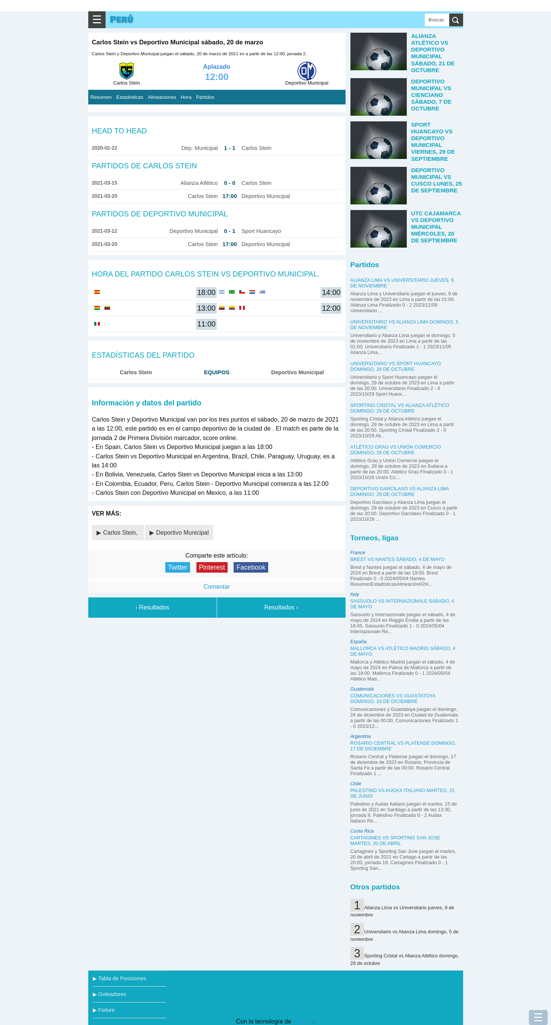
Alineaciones (162, 97)
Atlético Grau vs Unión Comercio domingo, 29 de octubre (395, 449)
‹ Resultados (152, 607)
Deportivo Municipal (182, 532)
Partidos (205, 97)
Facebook (250, 567)
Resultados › (281, 607)
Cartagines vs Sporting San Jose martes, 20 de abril (395, 840)
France (357, 552)
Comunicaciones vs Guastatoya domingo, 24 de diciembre (393, 698)
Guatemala (362, 689)
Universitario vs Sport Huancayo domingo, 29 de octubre (395, 366)
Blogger (303, 1021)
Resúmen (101, 97)
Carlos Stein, (121, 532)
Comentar (217, 587)
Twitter (177, 567)
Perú (121, 19)
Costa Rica (362, 831)
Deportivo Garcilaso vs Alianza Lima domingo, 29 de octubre (399, 491)
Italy (354, 594)
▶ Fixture (104, 1010)
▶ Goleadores (109, 994)
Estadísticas (129, 97)
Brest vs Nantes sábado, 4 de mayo (397, 559)
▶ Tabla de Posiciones (119, 978)
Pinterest (212, 567)
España (358, 641)
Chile (355, 783)
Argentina (360, 736)
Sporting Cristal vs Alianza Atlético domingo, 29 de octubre (399, 408)
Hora (186, 97)
